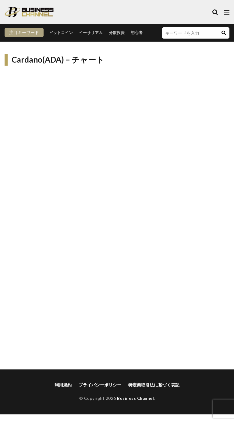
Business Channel (135, 405)
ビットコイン (20, 41)
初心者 (100, 41)
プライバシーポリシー (100, 392)
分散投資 (79, 41)
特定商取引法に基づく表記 (153, 392)
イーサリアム (52, 41)
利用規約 (63, 392)
